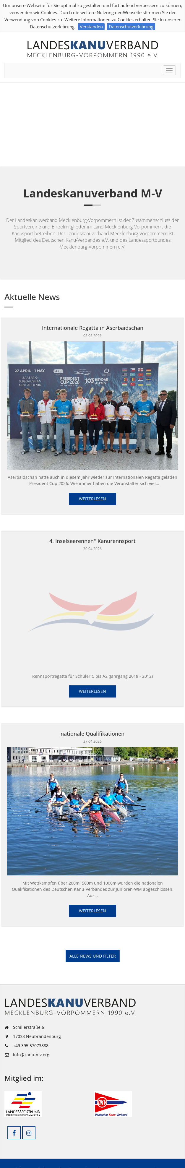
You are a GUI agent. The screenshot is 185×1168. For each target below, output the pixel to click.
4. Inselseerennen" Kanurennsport (92, 540)
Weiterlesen (92, 499)
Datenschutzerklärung (131, 27)
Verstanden (91, 27)
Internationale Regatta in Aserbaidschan (92, 327)
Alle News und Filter (92, 956)
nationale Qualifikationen (92, 731)
